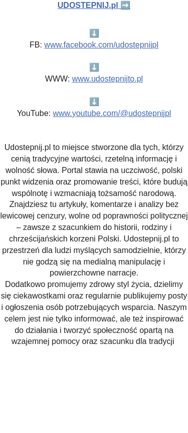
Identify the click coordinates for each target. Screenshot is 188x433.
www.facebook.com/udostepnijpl (101, 44)
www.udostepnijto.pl (107, 78)
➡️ (94, 5)
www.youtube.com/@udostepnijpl (112, 113)
